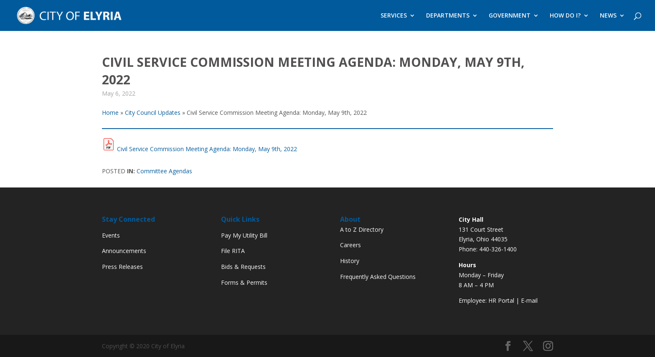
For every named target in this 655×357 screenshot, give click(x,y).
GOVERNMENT (510, 16)
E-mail (529, 300)
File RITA (233, 251)
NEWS (608, 16)
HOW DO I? (565, 16)
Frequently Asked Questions (378, 277)
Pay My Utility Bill (244, 235)
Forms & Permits (244, 282)
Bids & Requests (243, 267)
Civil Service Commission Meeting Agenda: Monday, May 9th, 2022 (207, 149)
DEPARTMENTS (448, 16)
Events (111, 235)
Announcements (124, 251)
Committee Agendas (164, 171)
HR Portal (501, 300)
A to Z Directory (361, 229)
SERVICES (394, 16)
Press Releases (122, 267)
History (349, 261)
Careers (350, 245)
